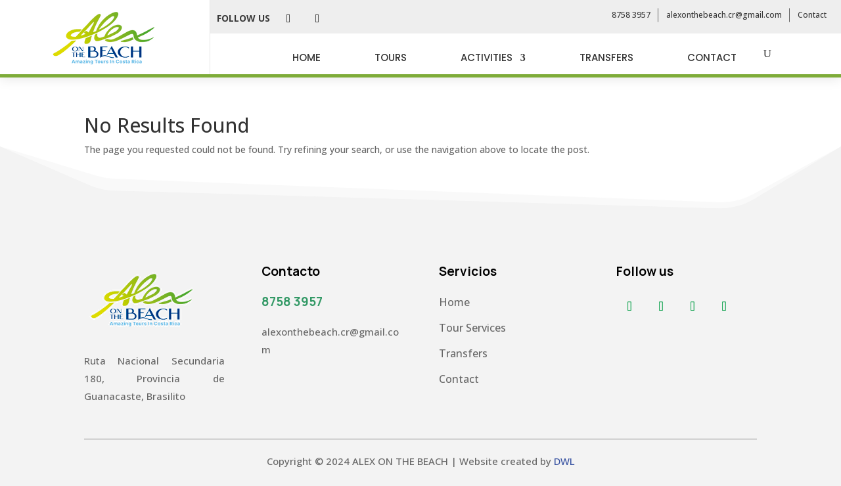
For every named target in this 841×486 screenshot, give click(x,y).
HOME (306, 57)
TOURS (391, 57)
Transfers (463, 353)
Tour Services (472, 327)
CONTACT (712, 57)
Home (454, 302)
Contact (812, 14)
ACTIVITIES (486, 57)
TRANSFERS (606, 57)
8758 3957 (631, 14)
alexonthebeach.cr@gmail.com (724, 14)
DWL (564, 461)
